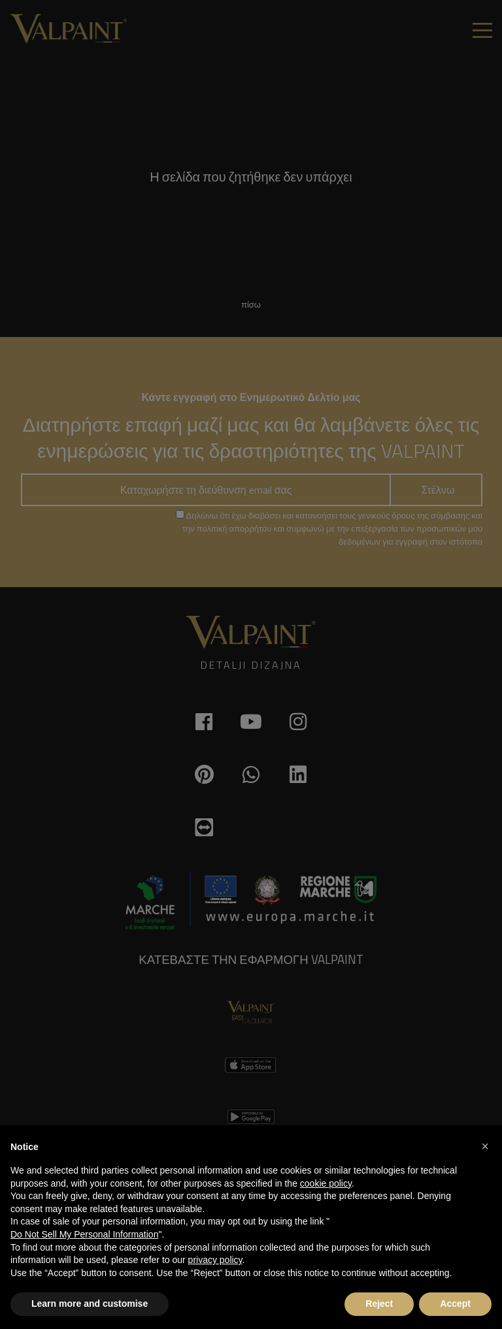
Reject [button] (379, 1303)
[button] (485, 1146)
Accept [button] (455, 1303)
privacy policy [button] (215, 1260)
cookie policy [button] (326, 1183)
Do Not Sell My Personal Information (84, 1234)
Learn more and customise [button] (89, 1303)
